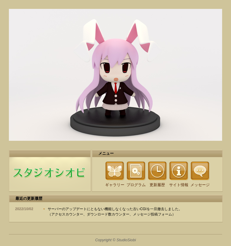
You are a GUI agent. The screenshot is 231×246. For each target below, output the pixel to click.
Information (178, 170)
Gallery (114, 170)
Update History (157, 170)
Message (200, 170)
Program (136, 170)
